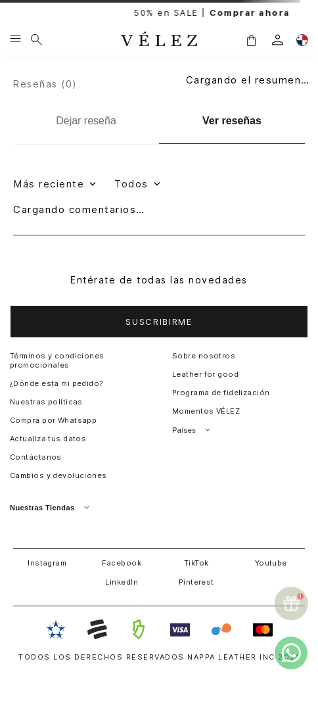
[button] (251, 39)
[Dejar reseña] (86, 121)
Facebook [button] (121, 563)
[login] (277, 39)
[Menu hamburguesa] (15, 39)
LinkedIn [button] (121, 582)
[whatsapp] (291, 653)
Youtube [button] (271, 563)
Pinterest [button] (196, 582)
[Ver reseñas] (232, 121)
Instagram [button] (47, 563)
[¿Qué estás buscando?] (36, 39)
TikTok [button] (196, 563)
